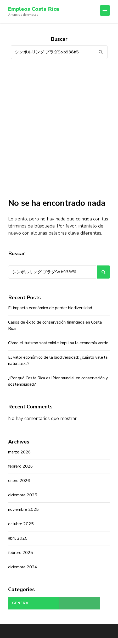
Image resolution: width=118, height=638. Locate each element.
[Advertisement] (59, 128)
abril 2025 (17, 538)
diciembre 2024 (22, 567)
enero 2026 (19, 481)
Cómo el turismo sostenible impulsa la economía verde (58, 343)
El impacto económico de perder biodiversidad (50, 308)
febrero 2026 (20, 466)
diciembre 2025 (22, 495)
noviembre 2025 (23, 509)
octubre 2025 (21, 524)
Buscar (16, 253)
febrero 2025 (20, 553)
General (21, 603)
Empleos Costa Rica (33, 9)
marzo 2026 (19, 452)
